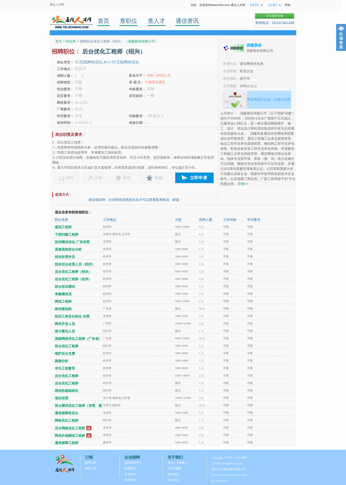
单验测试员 (63, 294)
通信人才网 (56, 4)
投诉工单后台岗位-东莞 (72, 316)
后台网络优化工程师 (70, 428)
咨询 (70, 178)
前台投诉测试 (65, 286)
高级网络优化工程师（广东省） (78, 339)
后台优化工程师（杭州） (73, 279)
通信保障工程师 (66, 443)
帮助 (287, 5)
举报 (126, 178)
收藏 (159, 178)
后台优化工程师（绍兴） (73, 272)
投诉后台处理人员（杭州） (75, 264)
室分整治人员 (65, 331)
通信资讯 (187, 21)
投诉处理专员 (65, 257)
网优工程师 (63, 301)
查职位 (128, 21)
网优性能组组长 (66, 391)
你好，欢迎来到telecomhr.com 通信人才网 (218, 5)
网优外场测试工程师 (70, 435)
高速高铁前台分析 (68, 249)
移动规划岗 (63, 309)
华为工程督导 (65, 368)
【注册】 (272, 5)
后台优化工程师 (66, 376)
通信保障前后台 (66, 413)
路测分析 (61, 361)
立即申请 (198, 177)
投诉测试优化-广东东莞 (72, 242)
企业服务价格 (274, 16)
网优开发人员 (65, 324)
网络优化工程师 (66, 420)
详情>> (243, 184)
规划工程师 (63, 227)
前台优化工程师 (66, 346)
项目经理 (61, 398)
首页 (103, 21)
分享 (98, 178)
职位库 (71, 41)
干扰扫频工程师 (66, 234)
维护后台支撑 (65, 353)
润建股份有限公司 (141, 41)
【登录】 (254, 5)
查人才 (156, 21)
